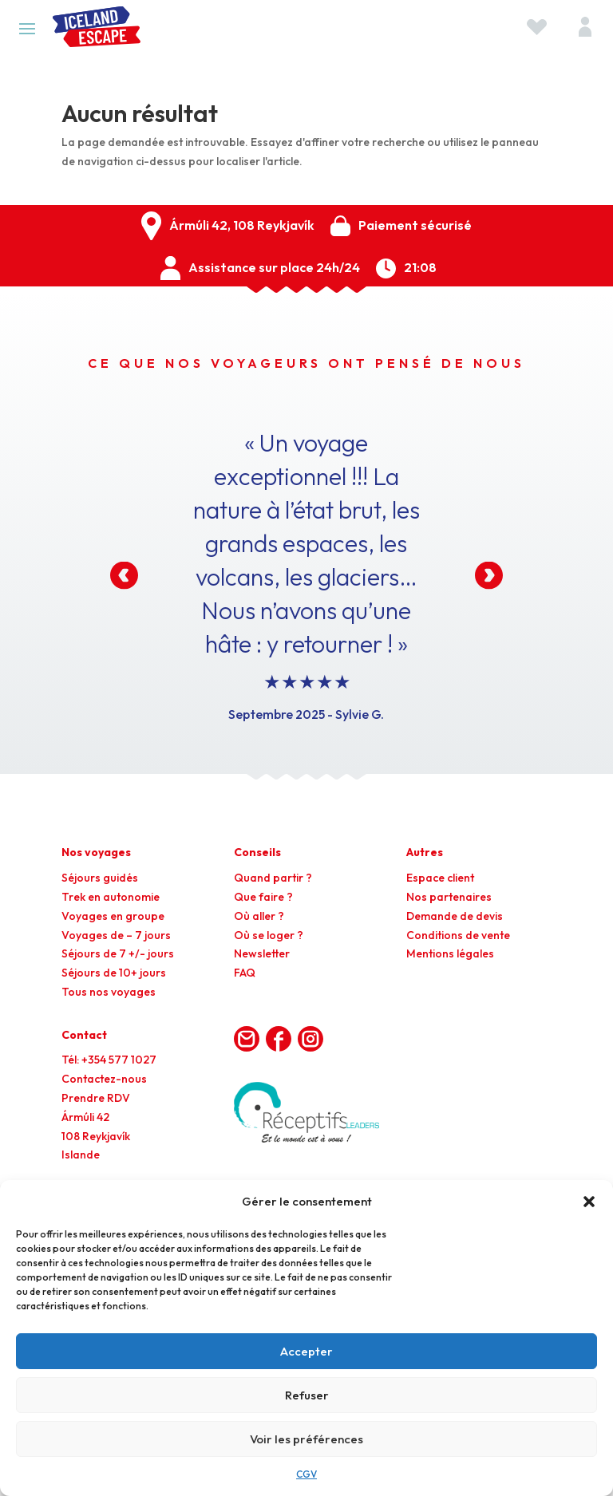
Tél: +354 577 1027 (108, 1059)
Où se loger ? (268, 935)
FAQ (244, 972)
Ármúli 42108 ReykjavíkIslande (95, 1136)
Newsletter (262, 953)
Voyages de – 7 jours (116, 935)
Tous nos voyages (108, 992)
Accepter (306, 1351)
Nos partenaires (449, 897)
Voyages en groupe (112, 916)
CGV (306, 1474)
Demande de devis (454, 916)
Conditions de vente (458, 935)
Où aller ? (259, 916)
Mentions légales (450, 953)
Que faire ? (263, 897)
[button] (589, 1202)
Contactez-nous (104, 1079)
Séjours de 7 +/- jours (117, 953)
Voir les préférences (306, 1439)
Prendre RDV (95, 1098)
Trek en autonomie (110, 897)
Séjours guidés (99, 877)
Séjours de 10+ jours (113, 972)
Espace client (440, 877)
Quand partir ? (273, 877)
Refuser (307, 1395)
